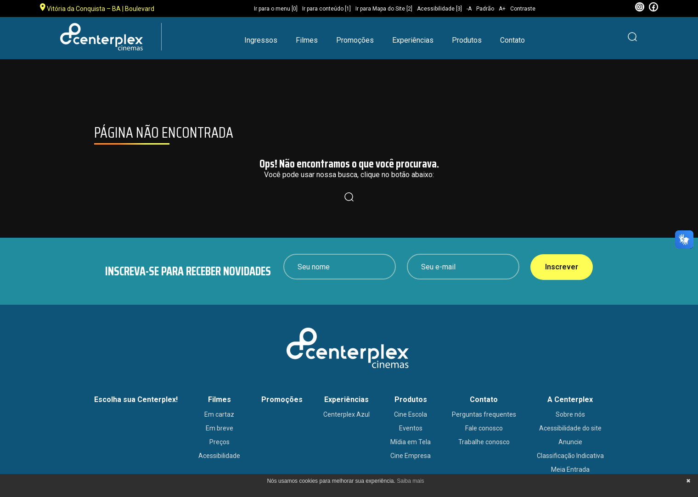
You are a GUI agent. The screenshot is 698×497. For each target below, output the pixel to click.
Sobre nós (570, 414)
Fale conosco (484, 428)
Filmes (307, 40)
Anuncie (570, 442)
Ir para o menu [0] (276, 9)
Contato (512, 40)
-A (469, 9)
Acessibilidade (219, 455)
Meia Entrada (570, 469)
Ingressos (260, 40)
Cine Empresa (410, 455)
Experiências (412, 40)
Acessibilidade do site (570, 428)
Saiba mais (410, 481)
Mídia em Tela (410, 442)
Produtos (467, 40)
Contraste (522, 9)
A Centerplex (570, 399)
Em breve (219, 428)
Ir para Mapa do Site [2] (383, 9)
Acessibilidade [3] (439, 9)
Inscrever (561, 266)
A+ (502, 9)
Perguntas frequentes (484, 414)
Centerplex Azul (346, 414)
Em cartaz (219, 414)
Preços (219, 442)
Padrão (485, 9)
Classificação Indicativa (570, 455)
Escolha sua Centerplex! (136, 399)
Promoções (355, 40)
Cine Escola (410, 414)
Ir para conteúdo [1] (326, 9)
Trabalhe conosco (484, 442)
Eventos (410, 428)
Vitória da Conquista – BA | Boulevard (97, 7)
